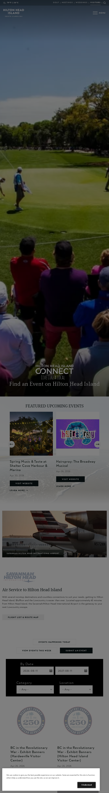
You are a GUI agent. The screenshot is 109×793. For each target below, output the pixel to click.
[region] (51, 779)
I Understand (86, 785)
